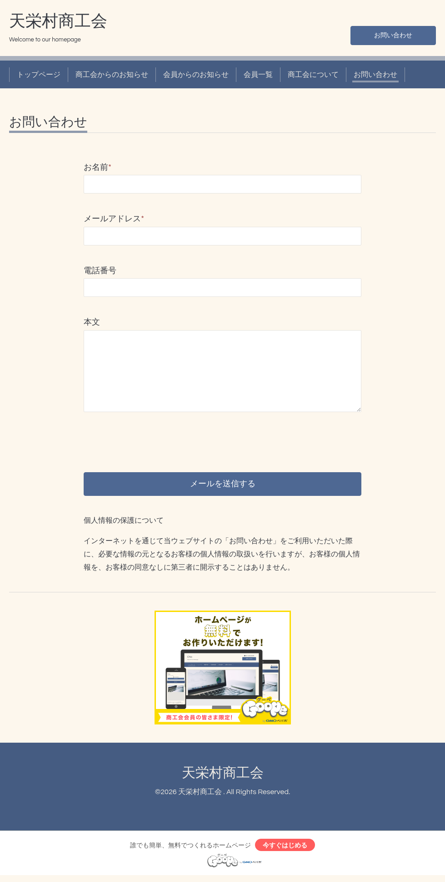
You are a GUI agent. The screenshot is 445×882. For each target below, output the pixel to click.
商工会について (313, 74)
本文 (92, 322)
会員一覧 (258, 74)
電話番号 (100, 270)
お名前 (97, 167)
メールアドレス (114, 218)
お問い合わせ (393, 34)
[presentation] (153, 434)
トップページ (38, 74)
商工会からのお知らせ (111, 74)
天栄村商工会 (58, 21)
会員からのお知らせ (196, 74)
